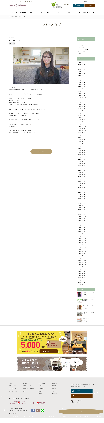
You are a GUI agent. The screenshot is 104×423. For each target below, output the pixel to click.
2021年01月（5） (82, 201)
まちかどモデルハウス (28, 393)
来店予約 (54, 391)
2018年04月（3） (82, 273)
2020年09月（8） (82, 209)
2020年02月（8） (82, 225)
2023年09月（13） (82, 130)
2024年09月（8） (82, 104)
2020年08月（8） (82, 211)
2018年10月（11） (82, 260)
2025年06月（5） (82, 84)
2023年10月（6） (82, 128)
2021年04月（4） (82, 194)
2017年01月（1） (82, 284)
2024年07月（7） (82, 108)
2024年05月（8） (82, 113)
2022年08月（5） (82, 159)
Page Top (101, 417)
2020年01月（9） (82, 227)
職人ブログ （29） (82, 51)
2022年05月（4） (82, 165)
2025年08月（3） (82, 80)
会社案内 (86, 1)
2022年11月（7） (82, 152)
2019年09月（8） (82, 236)
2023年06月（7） (82, 137)
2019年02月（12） (82, 251)
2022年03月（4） (82, 170)
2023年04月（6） (82, 141)
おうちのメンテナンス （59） (84, 42)
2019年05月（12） (82, 244)
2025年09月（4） (82, 78)
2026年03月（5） (82, 64)
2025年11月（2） (82, 73)
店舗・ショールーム (28, 396)
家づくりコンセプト (13, 393)
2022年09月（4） (82, 157)
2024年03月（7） (82, 117)
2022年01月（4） (82, 174)
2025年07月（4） (82, 82)
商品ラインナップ (13, 396)
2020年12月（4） (82, 203)
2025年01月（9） (82, 95)
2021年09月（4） (82, 183)
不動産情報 (54, 388)
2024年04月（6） (82, 115)
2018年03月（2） (82, 275)
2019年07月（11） (82, 240)
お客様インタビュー (28, 391)
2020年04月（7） (82, 220)
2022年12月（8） (82, 150)
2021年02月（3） (82, 198)
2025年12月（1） (82, 71)
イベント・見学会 (13, 391)
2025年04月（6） (82, 88)
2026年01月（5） (82, 69)
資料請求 (79, 5)
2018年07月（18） (82, 266)
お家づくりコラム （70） (83, 53)
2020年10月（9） (82, 207)
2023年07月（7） (82, 135)
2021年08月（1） (82, 185)
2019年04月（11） (82, 247)
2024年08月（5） (82, 106)
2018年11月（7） (82, 258)
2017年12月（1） (82, 282)
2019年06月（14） (82, 242)
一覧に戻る (41, 151)
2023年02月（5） (82, 146)
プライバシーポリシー (57, 396)
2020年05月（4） (82, 218)
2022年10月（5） (82, 154)
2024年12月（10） (82, 97)
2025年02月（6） (82, 93)
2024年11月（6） (82, 99)
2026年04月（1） (82, 62)
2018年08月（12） (82, 264)
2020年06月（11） (82, 216)
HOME (10, 388)
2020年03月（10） (82, 222)
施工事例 (25, 388)
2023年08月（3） (82, 132)
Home (10, 16)
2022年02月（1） (82, 172)
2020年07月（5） (82, 214)
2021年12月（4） (82, 176)
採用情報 (40, 398)
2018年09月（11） (82, 262)
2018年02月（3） (82, 277)
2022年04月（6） (82, 168)
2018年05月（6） (82, 271)
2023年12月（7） (82, 124)
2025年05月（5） (82, 86)
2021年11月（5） (82, 179)
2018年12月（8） (82, 255)
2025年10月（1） (82, 75)
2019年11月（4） (82, 231)
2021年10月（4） (82, 181)
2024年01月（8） (82, 121)
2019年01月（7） (82, 253)
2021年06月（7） (82, 190)
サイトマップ (92, 1)
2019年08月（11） (82, 238)
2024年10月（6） (82, 102)
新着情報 (40, 396)
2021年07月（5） (82, 187)
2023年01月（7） (82, 148)
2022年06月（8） (82, 163)
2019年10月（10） (82, 233)
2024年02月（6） (82, 119)
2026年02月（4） (82, 66)
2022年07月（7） (82, 161)
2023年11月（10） (82, 126)
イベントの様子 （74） (83, 47)
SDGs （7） (80, 45)
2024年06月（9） (82, 110)
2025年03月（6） (82, 91)
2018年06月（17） (82, 269)
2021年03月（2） (82, 196)
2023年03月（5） (82, 143)
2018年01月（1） (82, 280)
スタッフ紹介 (41, 393)
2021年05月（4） (82, 192)
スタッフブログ (15, 16)
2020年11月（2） (82, 205)
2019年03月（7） (82, 249)
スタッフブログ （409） (83, 49)
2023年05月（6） (82, 139)
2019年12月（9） (82, 229)
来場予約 (91, 5)
